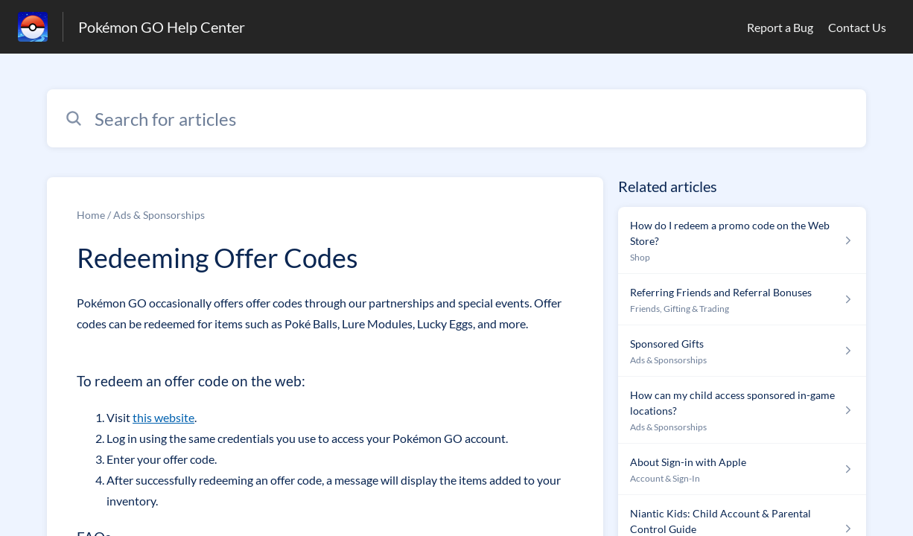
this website (163, 417)
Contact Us (857, 27)
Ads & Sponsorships (159, 214)
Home (91, 214)
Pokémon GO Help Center (161, 27)
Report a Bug (780, 27)
